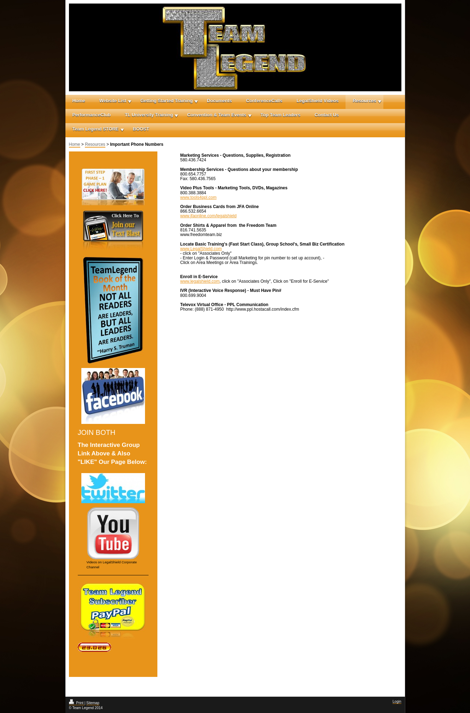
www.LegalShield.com (201, 248)
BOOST (141, 129)
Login (397, 701)
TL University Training (149, 114)
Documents (219, 100)
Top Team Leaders (281, 114)
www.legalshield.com (200, 281)
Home (78, 100)
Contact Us (326, 114)
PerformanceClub (91, 114)
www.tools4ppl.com (198, 197)
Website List (112, 100)
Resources (364, 100)
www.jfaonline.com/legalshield (208, 215)
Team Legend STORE (95, 129)
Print (77, 703)
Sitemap (92, 703)
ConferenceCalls (264, 100)
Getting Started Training (166, 100)
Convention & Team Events (216, 114)
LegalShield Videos (317, 100)
